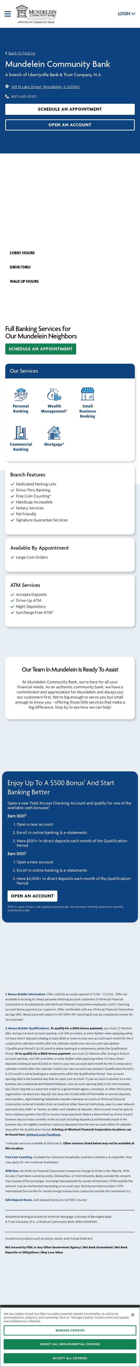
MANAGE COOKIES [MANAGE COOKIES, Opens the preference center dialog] (70, 1330)
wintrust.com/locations (43, 1134)
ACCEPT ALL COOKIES (70, 1358)
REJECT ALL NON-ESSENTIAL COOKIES (70, 1344)
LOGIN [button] (127, 13)
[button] (70, 109)
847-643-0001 (20, 96)
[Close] (133, 1315)
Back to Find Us (21, 53)
